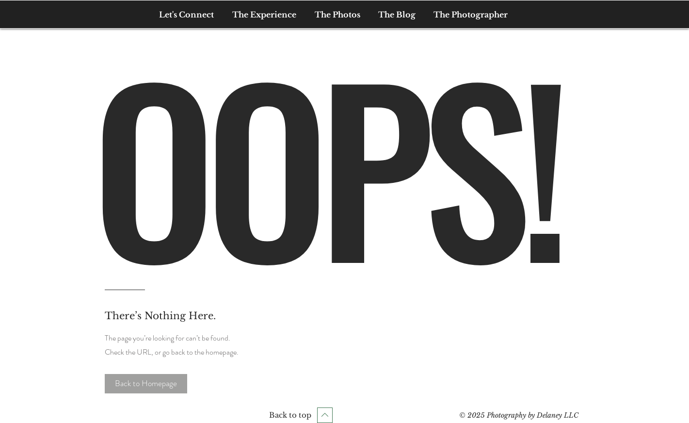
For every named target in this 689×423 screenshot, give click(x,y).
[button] (146, 383)
